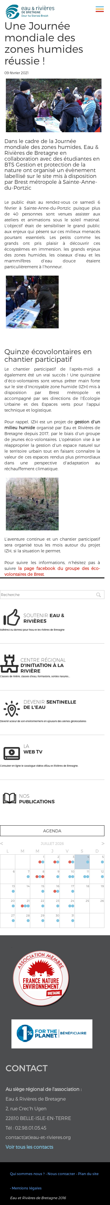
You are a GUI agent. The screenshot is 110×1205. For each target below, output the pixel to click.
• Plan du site (87, 1174)
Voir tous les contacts (29, 1147)
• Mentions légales (26, 1188)
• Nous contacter (60, 1174)
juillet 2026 (52, 843)
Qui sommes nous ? (27, 1174)
